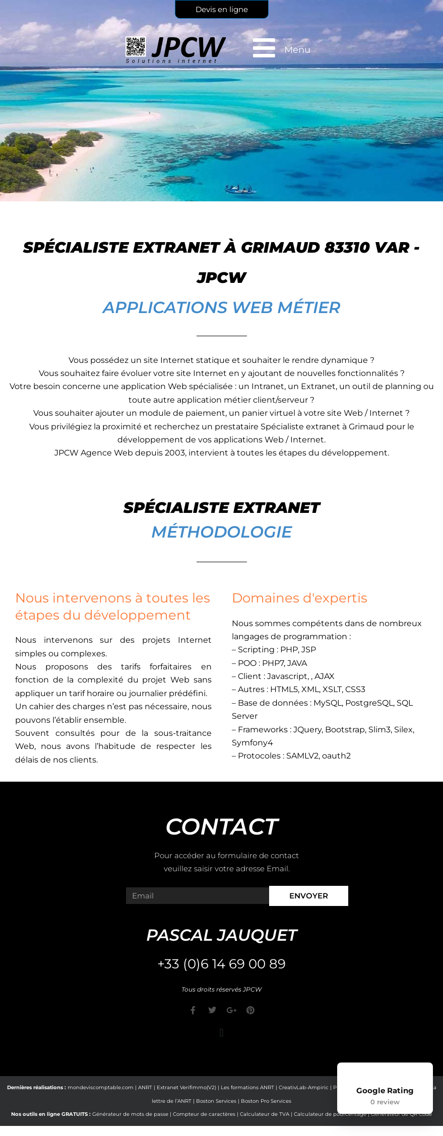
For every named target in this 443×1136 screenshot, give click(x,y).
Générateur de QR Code (401, 1114)
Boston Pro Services (266, 1101)
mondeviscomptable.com (101, 1087)
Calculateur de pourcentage (330, 1114)
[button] (221, 1032)
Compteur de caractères (204, 1114)
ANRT (145, 1087)
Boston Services (216, 1101)
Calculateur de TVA (264, 1114)
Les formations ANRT (247, 1087)
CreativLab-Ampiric (304, 1087)
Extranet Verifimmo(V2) (186, 1087)
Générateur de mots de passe (130, 1114)
